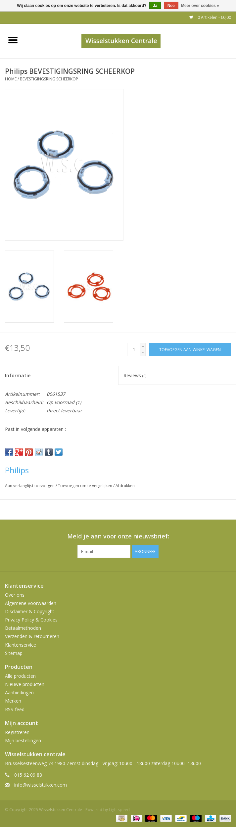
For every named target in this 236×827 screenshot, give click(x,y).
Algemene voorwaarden (30, 603)
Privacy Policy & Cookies (31, 620)
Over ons (14, 595)
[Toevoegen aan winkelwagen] (190, 349)
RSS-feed (14, 709)
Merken (13, 701)
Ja (155, 5)
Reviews (134, 375)
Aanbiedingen (19, 692)
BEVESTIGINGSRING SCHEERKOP (49, 79)
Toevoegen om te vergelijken (85, 485)
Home (11, 79)
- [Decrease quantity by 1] (143, 352)
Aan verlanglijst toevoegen (30, 485)
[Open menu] (13, 39)
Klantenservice (20, 645)
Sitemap (14, 653)
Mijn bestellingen (23, 740)
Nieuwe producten (24, 684)
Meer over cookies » (200, 5)
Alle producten (20, 676)
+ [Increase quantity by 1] (143, 346)
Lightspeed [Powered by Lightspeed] (119, 809)
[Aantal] (133, 349)
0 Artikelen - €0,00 (210, 17)
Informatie (17, 375)
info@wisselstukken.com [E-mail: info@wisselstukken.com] (40, 785)
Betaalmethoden (23, 628)
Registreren (17, 732)
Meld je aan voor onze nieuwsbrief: (118, 536)
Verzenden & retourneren (32, 636)
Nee (171, 5)
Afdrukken (125, 485)
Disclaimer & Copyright (29, 611)
